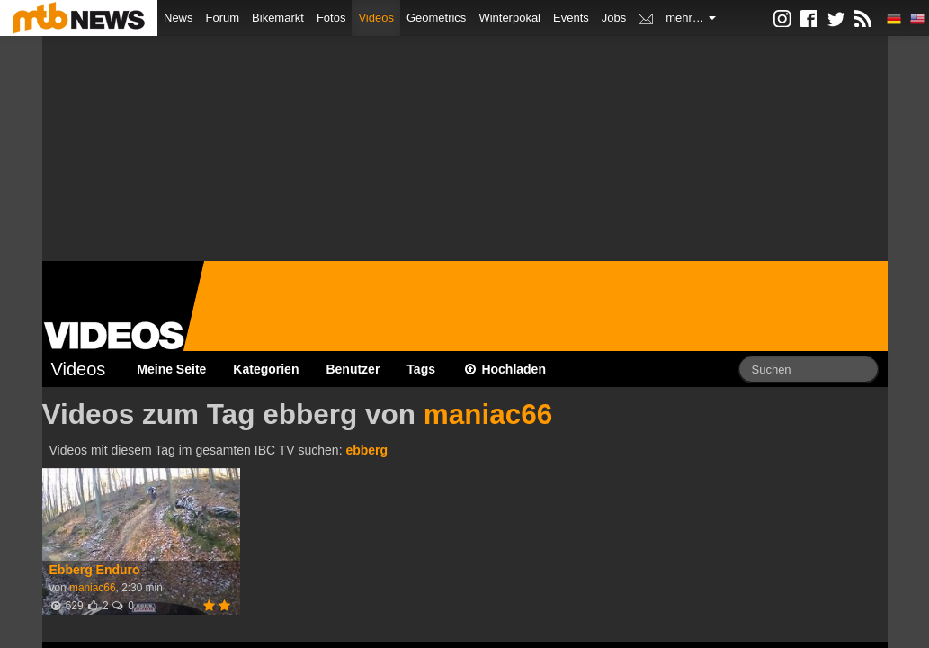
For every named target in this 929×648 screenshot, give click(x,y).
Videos (376, 17)
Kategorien (266, 369)
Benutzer (353, 369)
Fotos (331, 17)
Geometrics (436, 17)
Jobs (614, 17)
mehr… (690, 17)
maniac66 (488, 414)
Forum (223, 17)
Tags (420, 369)
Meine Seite (171, 369)
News (178, 17)
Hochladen (504, 369)
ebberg (366, 450)
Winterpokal (509, 17)
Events (571, 17)
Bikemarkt (278, 17)
